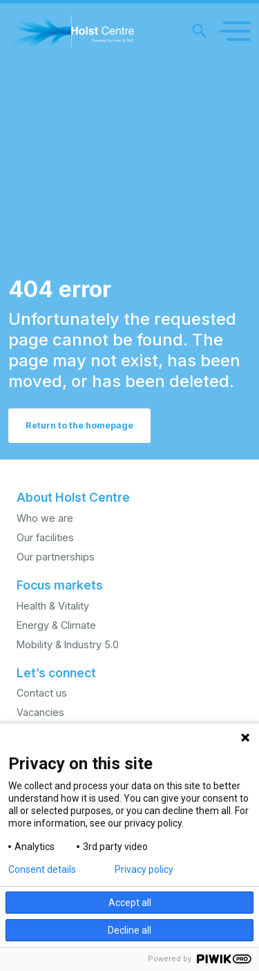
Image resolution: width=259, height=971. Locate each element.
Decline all (129, 930)
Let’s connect (56, 673)
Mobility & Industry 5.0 (68, 644)
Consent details (42, 869)
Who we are (45, 518)
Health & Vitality (53, 606)
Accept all (129, 902)
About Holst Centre (73, 497)
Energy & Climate (56, 625)
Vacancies (40, 712)
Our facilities (45, 537)
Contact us (42, 693)
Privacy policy (144, 869)
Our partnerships (56, 557)
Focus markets (60, 585)
